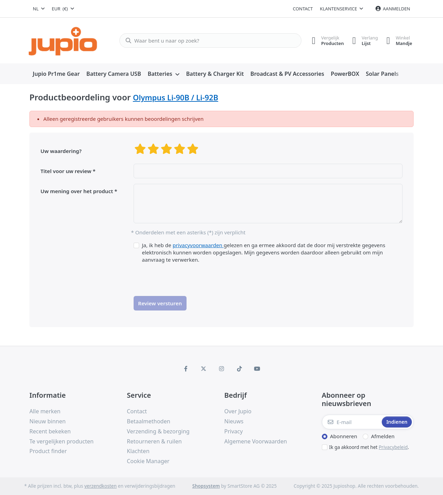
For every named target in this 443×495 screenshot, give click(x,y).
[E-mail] (351, 422)
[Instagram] (221, 368)
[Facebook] (185, 368)
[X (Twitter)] (203, 368)
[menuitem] (56, 74)
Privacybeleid (393, 447)
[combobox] (38, 8)
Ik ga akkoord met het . (369, 447)
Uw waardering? (61, 150)
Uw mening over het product (76, 191)
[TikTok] (239, 368)
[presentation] (186, 276)
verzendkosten (100, 486)
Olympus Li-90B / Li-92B (175, 97)
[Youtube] (257, 368)
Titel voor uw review (65, 171)
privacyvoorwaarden (198, 245)
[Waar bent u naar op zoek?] (207, 40)
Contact (303, 9)
